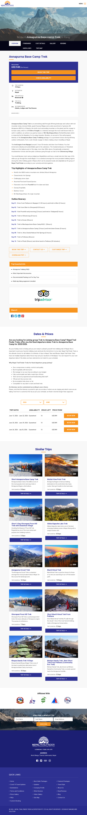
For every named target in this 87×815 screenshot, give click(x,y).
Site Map (36, 797)
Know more (15, 113)
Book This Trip (43, 72)
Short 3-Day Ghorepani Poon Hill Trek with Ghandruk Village (24, 525)
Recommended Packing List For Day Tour (26, 277)
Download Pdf (19, 255)
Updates (36, 784)
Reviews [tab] (63, 43)
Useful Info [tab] (27, 48)
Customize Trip (59, 249)
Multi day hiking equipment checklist (24, 281)
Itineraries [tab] (27, 43)
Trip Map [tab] (39, 48)
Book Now (71, 416)
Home (12, 781)
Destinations (14, 788)
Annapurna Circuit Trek (21, 570)
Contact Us (39, 249)
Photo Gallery (14, 794)
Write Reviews (38, 791)
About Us (61, 788)
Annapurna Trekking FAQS (21, 269)
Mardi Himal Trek (54, 570)
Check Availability (43, 78)
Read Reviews (62, 791)
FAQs (12, 797)
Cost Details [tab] (40, 43)
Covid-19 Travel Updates (18, 784)
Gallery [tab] (53, 43)
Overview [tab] (15, 43)
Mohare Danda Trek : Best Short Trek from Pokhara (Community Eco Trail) (59, 662)
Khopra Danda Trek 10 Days (22, 661)
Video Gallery (38, 794)
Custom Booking (15, 801)
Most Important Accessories (22, 273)
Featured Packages (64, 781)
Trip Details (24, 493)
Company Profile (39, 788)
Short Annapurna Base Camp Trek (25, 479)
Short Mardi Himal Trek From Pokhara (59, 615)
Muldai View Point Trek (56, 479)
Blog (59, 794)
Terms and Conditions (17, 791)
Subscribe (43, 724)
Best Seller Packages (40, 781)
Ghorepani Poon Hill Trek (21, 614)
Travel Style (61, 784)
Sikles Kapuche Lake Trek (57, 524)
